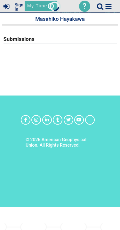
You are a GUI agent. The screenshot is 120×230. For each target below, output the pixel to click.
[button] (108, 6)
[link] (100, 6)
